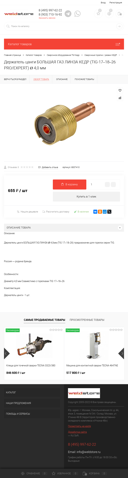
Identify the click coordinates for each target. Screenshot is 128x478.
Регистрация (116, 2)
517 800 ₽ (75, 373)
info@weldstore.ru (88, 452)
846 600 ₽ (15, 373)
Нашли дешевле (27, 211)
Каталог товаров (64, 44)
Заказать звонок (47, 18)
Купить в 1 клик (86, 196)
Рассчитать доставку (55, 211)
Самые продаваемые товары (44, 320)
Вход (103, 2)
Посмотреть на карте (79, 426)
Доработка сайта (77, 432)
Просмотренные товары (87, 320)
